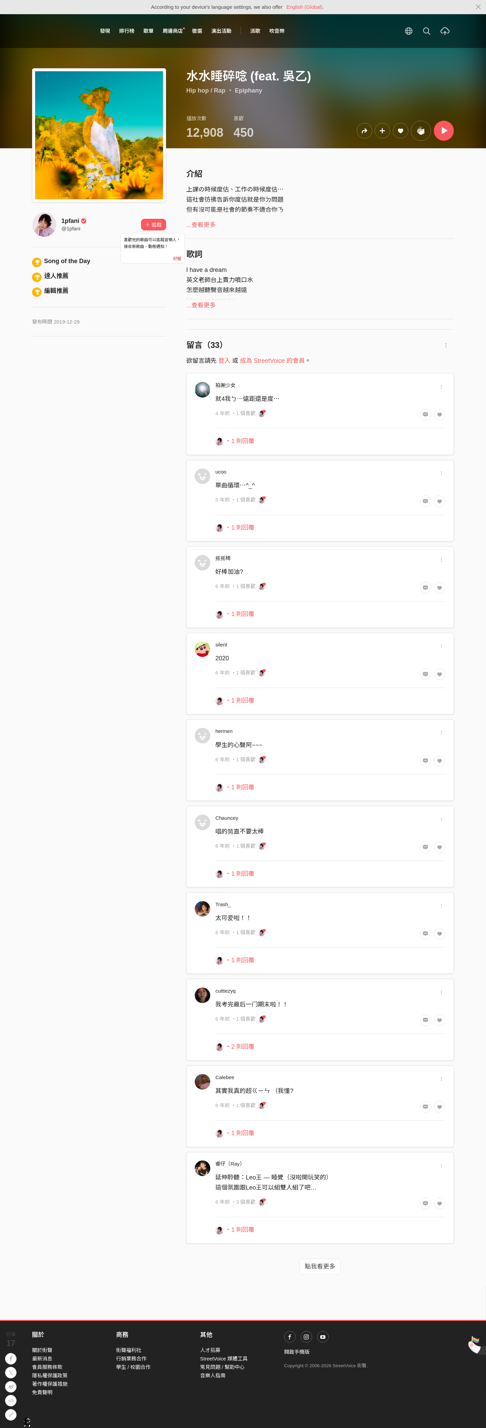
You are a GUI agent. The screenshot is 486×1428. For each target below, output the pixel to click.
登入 (224, 360)
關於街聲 (42, 1350)
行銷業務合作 (131, 1358)
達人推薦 (50, 276)
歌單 (148, 31)
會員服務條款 (47, 1367)
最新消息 (42, 1358)
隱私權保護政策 (50, 1375)
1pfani (74, 221)
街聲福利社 (128, 1350)
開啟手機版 (296, 1352)
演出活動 (221, 31)
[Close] (478, 7)
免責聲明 (42, 1392)
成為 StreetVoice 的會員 (272, 360)
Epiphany (248, 90)
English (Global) (305, 7)
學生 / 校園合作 (133, 1367)
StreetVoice (60, 31)
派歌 (255, 31)
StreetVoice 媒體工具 (224, 1358)
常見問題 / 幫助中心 (222, 1367)
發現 (105, 31)
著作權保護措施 (50, 1384)
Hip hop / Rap (205, 90)
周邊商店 (174, 30)
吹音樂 (277, 31)
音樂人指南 (212, 1375)
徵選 (197, 31)
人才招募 (210, 1350)
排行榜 (126, 31)
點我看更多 (320, 1266)
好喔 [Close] (177, 258)
